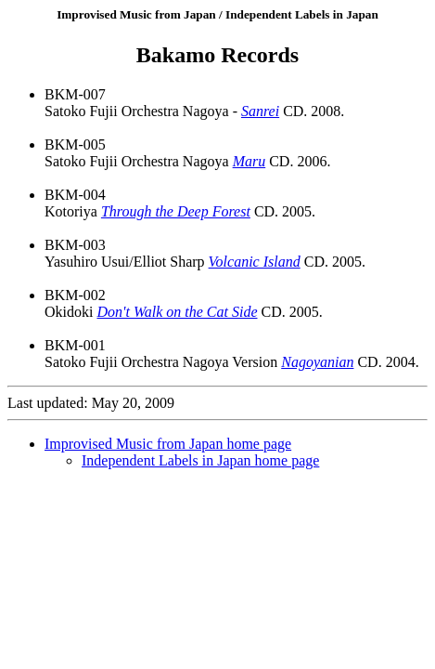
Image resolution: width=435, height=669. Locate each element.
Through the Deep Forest (175, 211)
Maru (249, 161)
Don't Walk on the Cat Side (176, 312)
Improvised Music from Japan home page (168, 444)
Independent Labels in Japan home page (200, 460)
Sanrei (260, 111)
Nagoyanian (317, 362)
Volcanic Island (255, 261)
